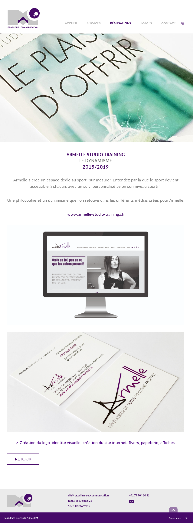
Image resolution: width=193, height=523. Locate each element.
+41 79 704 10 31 (139, 495)
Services (94, 23)
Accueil (71, 23)
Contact (168, 23)
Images (146, 23)
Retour (23, 458)
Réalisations (120, 23)
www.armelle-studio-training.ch (95, 214)
